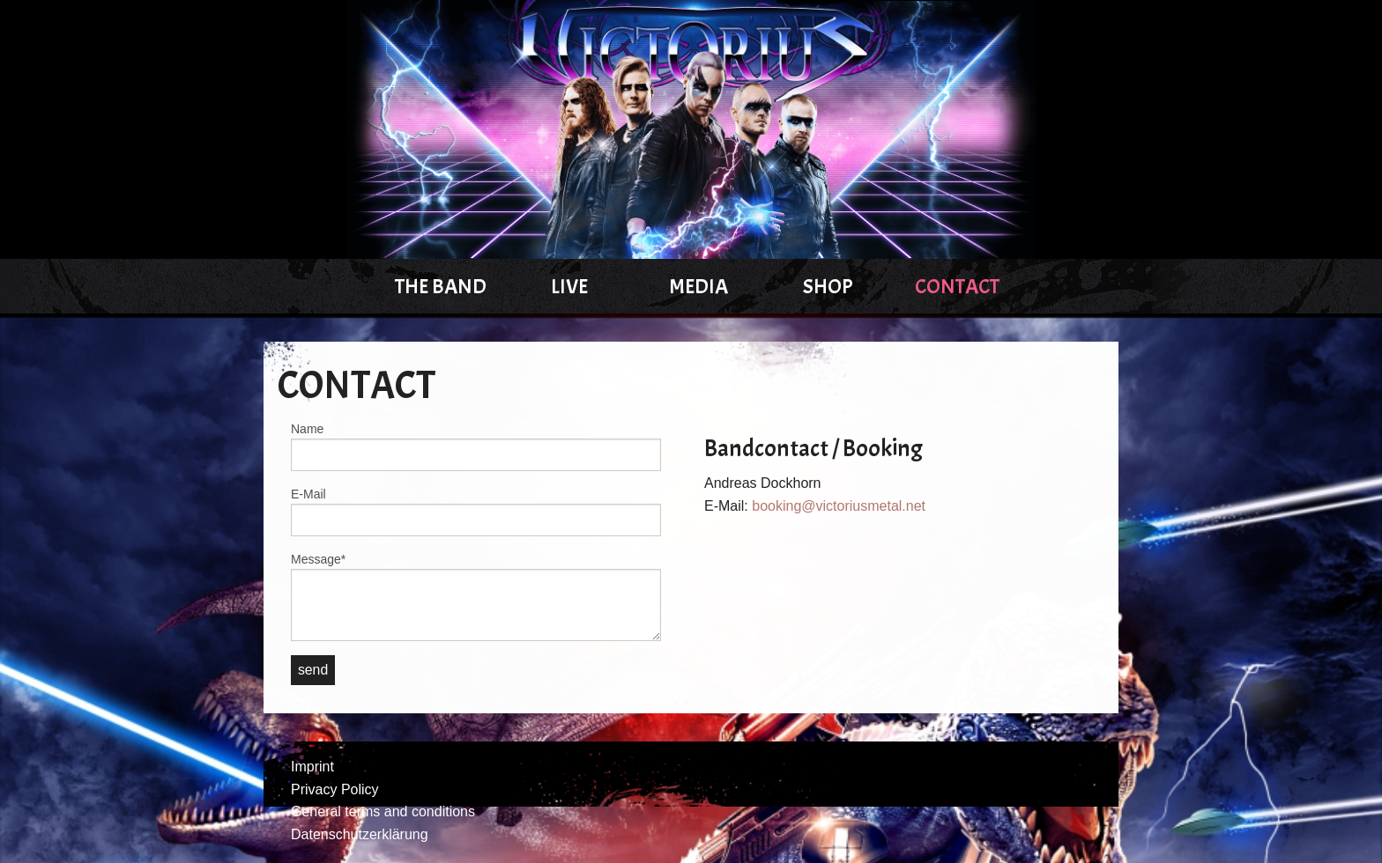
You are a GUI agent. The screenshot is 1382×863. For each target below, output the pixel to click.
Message (318, 558)
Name (307, 429)
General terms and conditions (383, 811)
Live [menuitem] (569, 286)
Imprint (312, 766)
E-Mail (308, 494)
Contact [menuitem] (957, 286)
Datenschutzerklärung (359, 834)
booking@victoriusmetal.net (838, 505)
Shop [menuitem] (828, 286)
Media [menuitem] (698, 286)
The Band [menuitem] (441, 286)
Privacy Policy (335, 789)
